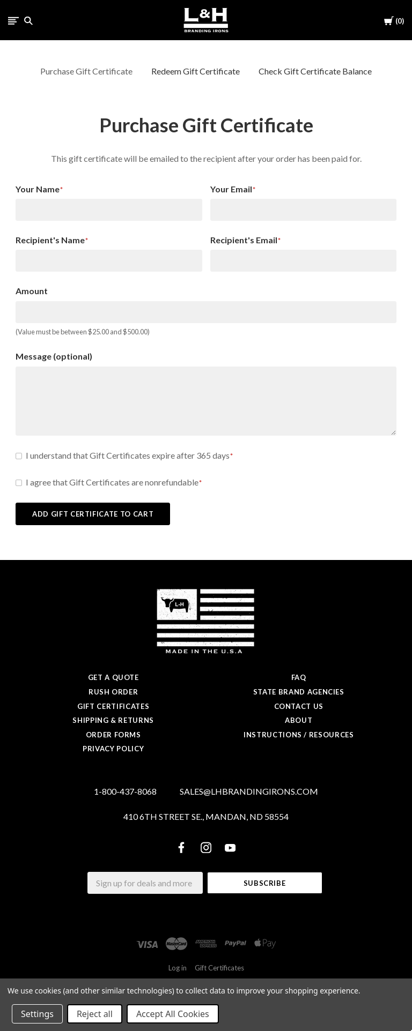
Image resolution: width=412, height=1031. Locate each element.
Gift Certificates (113, 706)
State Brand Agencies (298, 692)
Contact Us (299, 706)
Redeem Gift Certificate (195, 71)
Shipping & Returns (113, 720)
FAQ (298, 677)
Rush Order (113, 692)
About (298, 720)
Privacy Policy (113, 748)
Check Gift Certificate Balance (315, 71)
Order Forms (113, 734)
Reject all (95, 1014)
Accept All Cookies (172, 1014)
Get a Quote (113, 677)
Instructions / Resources (299, 734)
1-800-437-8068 (125, 791)
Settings (37, 1014)
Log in (177, 967)
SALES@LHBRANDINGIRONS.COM (249, 791)
